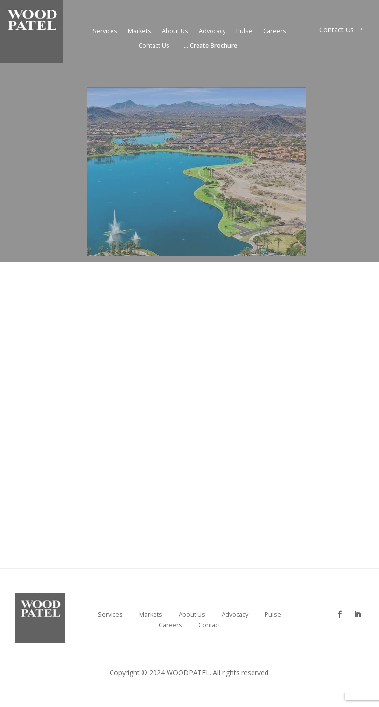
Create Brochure (210, 46)
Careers (274, 31)
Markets (139, 31)
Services (105, 31)
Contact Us (154, 46)
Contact (209, 625)
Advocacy (212, 31)
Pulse (244, 31)
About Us (175, 31)
